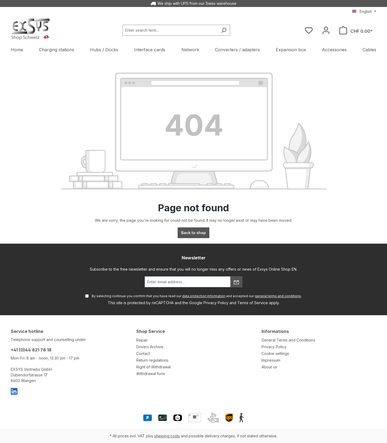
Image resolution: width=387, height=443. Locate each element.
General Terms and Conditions (288, 340)
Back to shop (193, 232)
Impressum (270, 360)
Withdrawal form (150, 373)
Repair (142, 340)
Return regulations (152, 360)
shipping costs (167, 436)
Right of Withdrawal (153, 367)
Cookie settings (275, 353)
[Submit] (236, 281)
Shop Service (150, 331)
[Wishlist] (308, 30)
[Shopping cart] (356, 30)
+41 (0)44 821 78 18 (31, 350)
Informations (275, 331)
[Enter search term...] (170, 30)
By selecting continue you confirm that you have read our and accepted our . (197, 296)
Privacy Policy (215, 302)
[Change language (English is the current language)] (364, 11)
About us (269, 367)
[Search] (223, 30)
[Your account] (326, 30)
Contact (143, 353)
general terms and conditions (278, 296)
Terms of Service (252, 302)
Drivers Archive (149, 346)
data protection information (203, 296)
